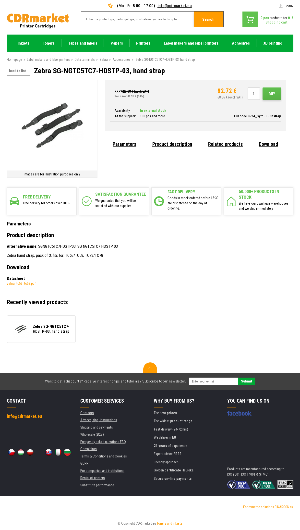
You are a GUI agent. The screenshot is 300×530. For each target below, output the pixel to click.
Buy (272, 94)
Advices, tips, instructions (98, 420)
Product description (172, 144)
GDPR (84, 463)
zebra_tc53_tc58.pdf (21, 283)
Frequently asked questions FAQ (103, 442)
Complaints (88, 449)
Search (208, 19)
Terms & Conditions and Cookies (103, 456)
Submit (246, 381)
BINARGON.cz (284, 507)
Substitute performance (97, 485)
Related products (225, 144)
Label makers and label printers (48, 60)
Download (268, 144)
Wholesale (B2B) (92, 434)
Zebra (104, 60)
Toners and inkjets (169, 523)
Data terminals (85, 60)
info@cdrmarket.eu (174, 5)
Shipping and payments (96, 427)
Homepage (14, 60)
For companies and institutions (102, 470)
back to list (17, 71)
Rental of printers (92, 478)
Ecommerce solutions (258, 507)
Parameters (124, 144)
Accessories (122, 60)
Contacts (87, 413)
